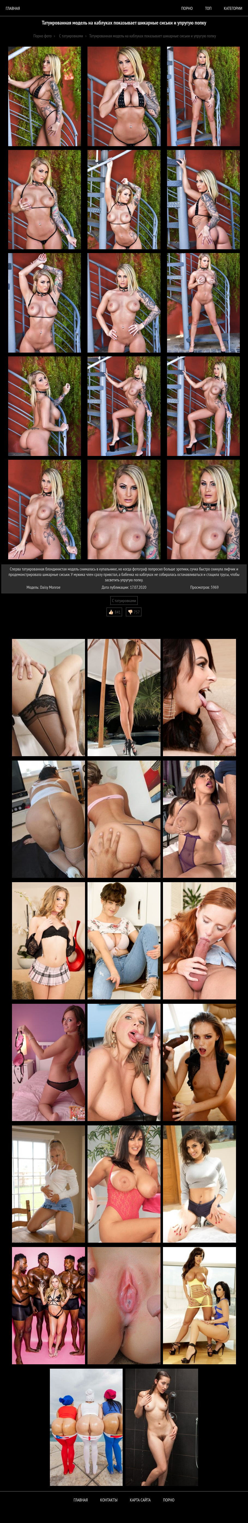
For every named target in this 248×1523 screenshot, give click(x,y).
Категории (233, 8)
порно (187, 8)
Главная (13, 8)
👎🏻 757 (134, 612)
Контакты (109, 1500)
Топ (208, 8)
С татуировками (124, 600)
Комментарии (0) (18, 620)
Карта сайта (140, 1500)
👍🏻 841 (114, 612)
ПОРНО (168, 1500)
